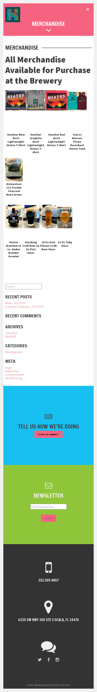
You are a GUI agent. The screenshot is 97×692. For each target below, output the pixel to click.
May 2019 (10, 336)
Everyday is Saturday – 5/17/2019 (24, 306)
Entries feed (12, 371)
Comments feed (14, 374)
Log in (8, 367)
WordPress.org (13, 378)
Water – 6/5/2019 (15, 303)
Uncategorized (13, 352)
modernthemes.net (60, 685)
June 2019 (11, 333)
